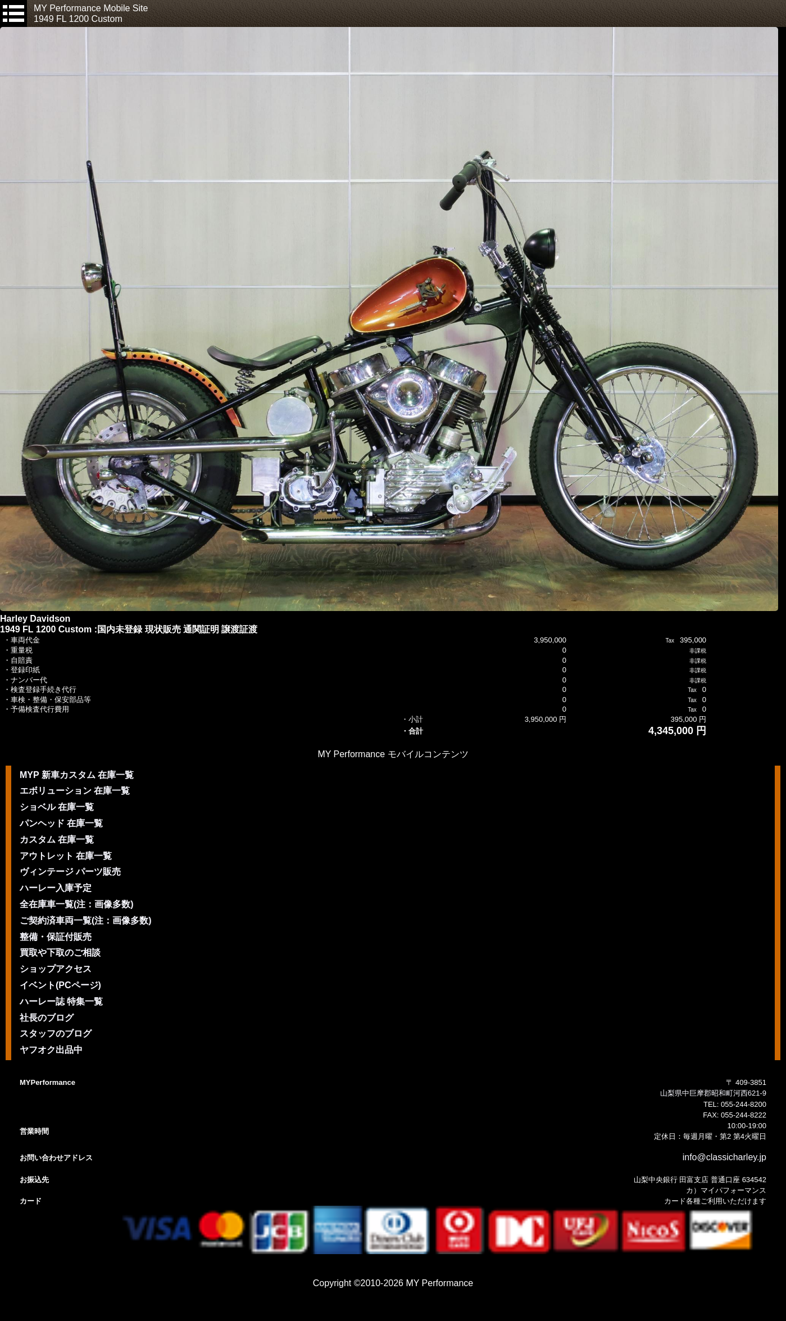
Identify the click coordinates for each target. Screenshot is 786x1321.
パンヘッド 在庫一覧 (61, 823)
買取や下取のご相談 (60, 952)
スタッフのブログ (56, 1033)
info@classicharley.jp (724, 1157)
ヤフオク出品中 (51, 1050)
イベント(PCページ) (60, 985)
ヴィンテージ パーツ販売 (70, 871)
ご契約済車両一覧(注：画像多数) (86, 920)
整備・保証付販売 (56, 937)
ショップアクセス (56, 969)
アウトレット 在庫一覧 (66, 856)
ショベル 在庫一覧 (57, 807)
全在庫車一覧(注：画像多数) (77, 904)
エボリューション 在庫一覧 (75, 790)
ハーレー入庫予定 (56, 888)
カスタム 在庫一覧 (57, 839)
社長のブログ (47, 1018)
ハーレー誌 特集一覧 (61, 1001)
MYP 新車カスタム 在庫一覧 (77, 775)
